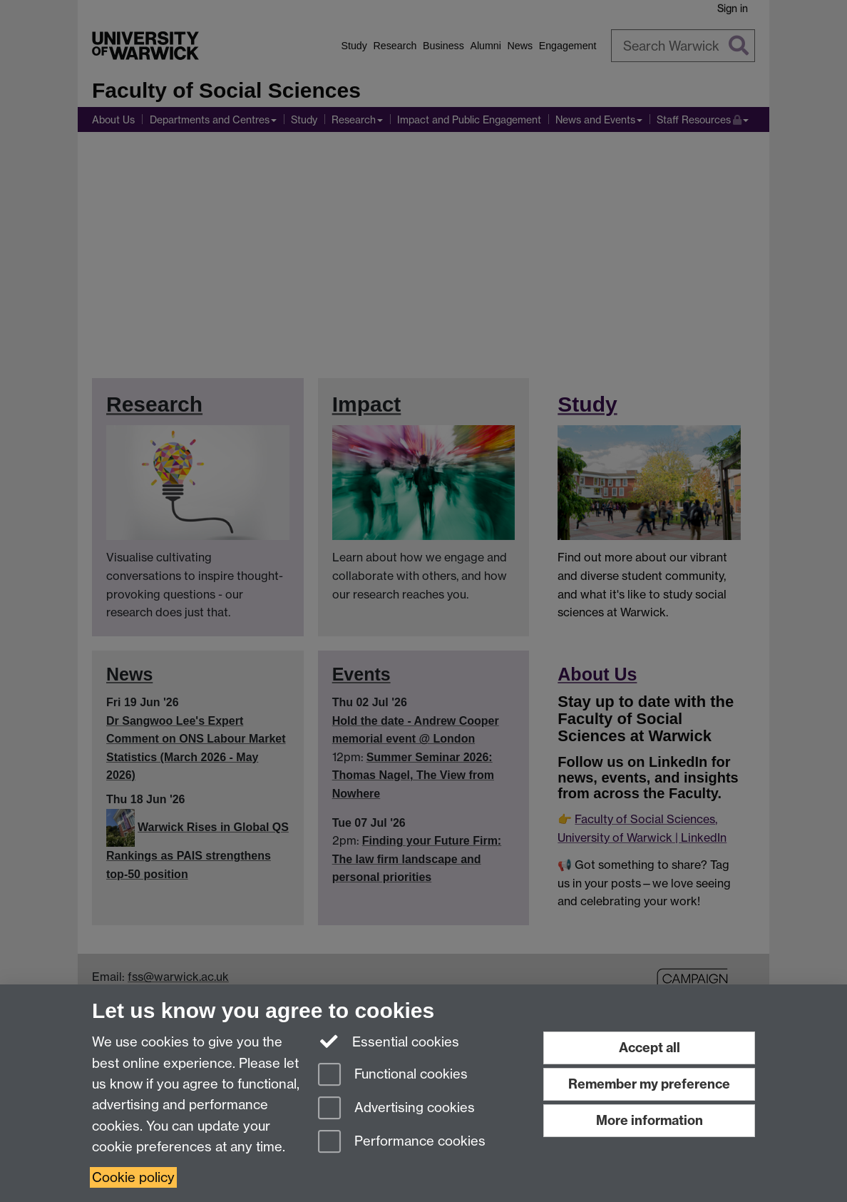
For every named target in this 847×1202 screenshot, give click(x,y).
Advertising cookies (396, 1109)
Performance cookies (402, 1142)
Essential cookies (389, 1041)
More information (649, 1120)
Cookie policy (133, 1177)
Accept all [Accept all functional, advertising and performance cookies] (649, 1047)
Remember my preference (649, 1084)
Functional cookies (393, 1075)
